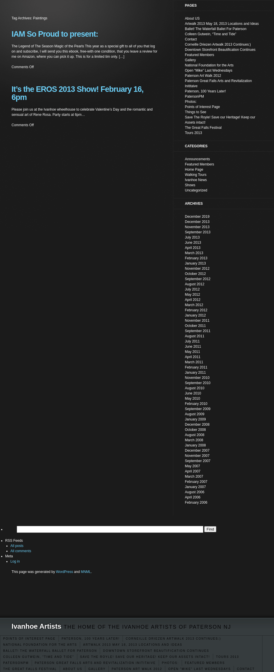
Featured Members (205, 662)
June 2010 (193, 393)
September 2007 (198, 461)
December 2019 (197, 217)
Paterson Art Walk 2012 (137, 669)
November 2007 (197, 456)
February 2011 (196, 367)
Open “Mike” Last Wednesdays (199, 669)
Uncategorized (196, 190)
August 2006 (194, 492)
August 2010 (194, 388)
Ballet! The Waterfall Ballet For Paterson (50, 650)
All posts (16, 546)
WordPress (64, 572)
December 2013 (197, 222)
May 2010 (192, 399)
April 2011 (192, 357)
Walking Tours (196, 175)
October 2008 (195, 430)
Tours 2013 (227, 656)
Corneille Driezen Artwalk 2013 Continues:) (173, 638)
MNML (86, 572)
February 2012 (196, 310)
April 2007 (192, 471)
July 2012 (192, 289)
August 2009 (194, 414)
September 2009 (198, 409)
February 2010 (196, 404)
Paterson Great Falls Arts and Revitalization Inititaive (95, 662)
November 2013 (197, 227)
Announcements (197, 159)
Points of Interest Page (29, 638)
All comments (20, 551)
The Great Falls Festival (30, 669)
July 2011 (192, 341)
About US (72, 669)
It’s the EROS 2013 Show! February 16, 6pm (77, 93)
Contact (246, 669)
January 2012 (195, 315)
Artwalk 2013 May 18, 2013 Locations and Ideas (132, 644)
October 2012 (195, 274)
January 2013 (195, 263)
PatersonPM (16, 662)
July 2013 (192, 237)
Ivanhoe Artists (36, 626)
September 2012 (198, 279)
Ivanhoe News (196, 180)
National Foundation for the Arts (40, 644)
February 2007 (196, 482)
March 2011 (194, 362)
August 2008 (194, 435)
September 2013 (198, 232)
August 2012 (194, 284)
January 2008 (195, 445)
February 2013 (196, 258)
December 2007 (197, 450)
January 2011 (195, 373)
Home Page (194, 169)
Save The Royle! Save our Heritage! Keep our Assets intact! (145, 656)
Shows (190, 185)
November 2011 (197, 321)
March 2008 (194, 440)
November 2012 (197, 269)
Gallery (97, 669)
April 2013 (192, 248)
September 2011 (198, 331)
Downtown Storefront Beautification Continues (156, 650)
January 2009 (195, 419)
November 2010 (197, 378)
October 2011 (195, 326)
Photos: (170, 662)
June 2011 (193, 347)
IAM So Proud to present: (55, 34)
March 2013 (194, 253)
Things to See (195, 112)
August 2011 (194, 336)
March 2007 (194, 476)
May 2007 (192, 466)
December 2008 (197, 424)
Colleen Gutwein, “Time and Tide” (38, 656)
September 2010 (198, 383)
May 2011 (192, 352)
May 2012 (192, 295)
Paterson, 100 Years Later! (91, 638)
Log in (15, 561)
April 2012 (192, 300)
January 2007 (195, 487)
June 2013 (193, 243)
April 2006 (192, 497)
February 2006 (196, 502)
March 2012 (194, 305)
